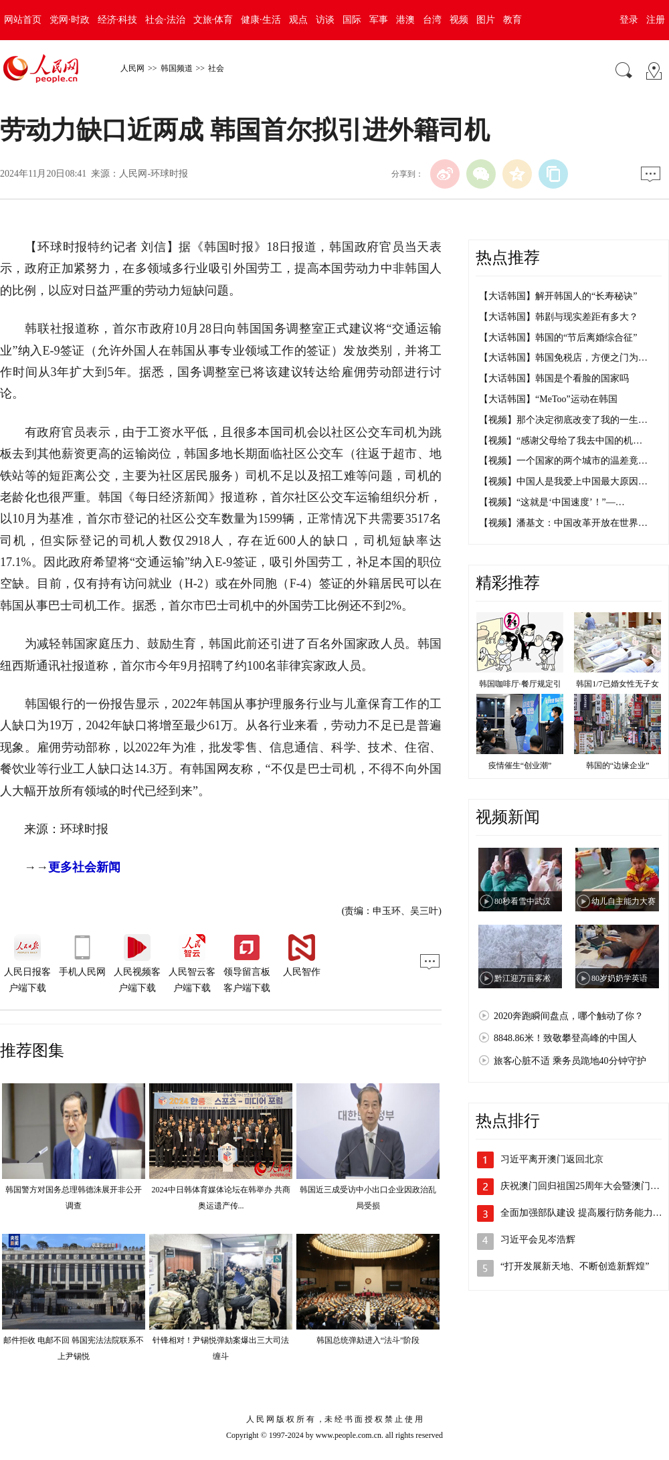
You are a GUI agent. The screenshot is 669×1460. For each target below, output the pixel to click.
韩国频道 (177, 68)
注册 (655, 20)
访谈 (325, 20)
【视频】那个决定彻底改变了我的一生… (563, 420)
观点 (298, 20)
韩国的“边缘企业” (618, 765)
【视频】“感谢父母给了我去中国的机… (560, 441)
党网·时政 (70, 20)
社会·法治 (165, 20)
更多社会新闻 (84, 867)
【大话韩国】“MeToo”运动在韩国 (548, 399)
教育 (512, 20)
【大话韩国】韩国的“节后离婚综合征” (558, 338)
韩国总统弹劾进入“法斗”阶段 (368, 1340)
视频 (459, 20)
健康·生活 (261, 20)
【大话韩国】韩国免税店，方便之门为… (563, 358)
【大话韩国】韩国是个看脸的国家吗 (554, 378)
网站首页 (22, 20)
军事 (378, 20)
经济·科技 (118, 20)
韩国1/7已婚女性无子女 (617, 684)
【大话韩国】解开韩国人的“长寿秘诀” (558, 296)
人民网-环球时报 (153, 174)
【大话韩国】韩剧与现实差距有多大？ (558, 317)
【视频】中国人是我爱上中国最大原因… (563, 481)
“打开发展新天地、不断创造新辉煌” (574, 1266)
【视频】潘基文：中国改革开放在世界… (563, 523)
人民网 (132, 68)
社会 (216, 68)
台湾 (432, 20)
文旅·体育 (213, 20)
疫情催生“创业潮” (520, 765)
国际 (352, 20)
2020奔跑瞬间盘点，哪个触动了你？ (569, 1016)
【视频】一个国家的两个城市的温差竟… (563, 461)
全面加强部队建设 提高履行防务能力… (581, 1213)
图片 (485, 20)
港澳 (405, 20)
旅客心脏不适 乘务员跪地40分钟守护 (570, 1061)
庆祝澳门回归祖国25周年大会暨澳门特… (584, 1186)
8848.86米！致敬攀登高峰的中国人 (565, 1038)
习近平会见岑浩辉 (537, 1240)
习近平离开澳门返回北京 (551, 1159)
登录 (628, 20)
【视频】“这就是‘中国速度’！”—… (552, 502)
